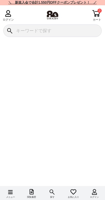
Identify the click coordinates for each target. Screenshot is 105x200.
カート (97, 19)
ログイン (8, 19)
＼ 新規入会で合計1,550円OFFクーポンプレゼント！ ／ (52, 2)
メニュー (10, 197)
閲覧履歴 (31, 197)
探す (52, 197)
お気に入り (73, 197)
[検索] (9, 30)
